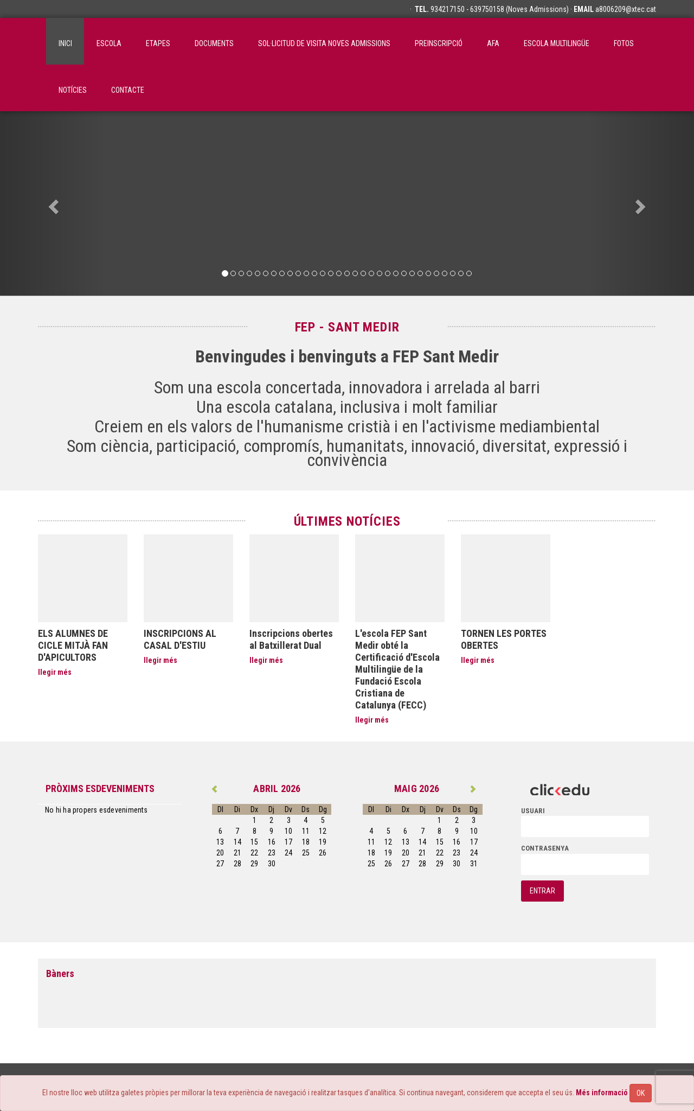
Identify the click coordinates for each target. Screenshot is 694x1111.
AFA (493, 43)
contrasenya (545, 848)
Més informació (602, 1092)
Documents (214, 43)
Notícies (73, 90)
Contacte (127, 90)
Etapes (158, 43)
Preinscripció (438, 43)
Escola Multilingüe (556, 43)
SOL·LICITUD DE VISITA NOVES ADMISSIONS (324, 43)
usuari (533, 811)
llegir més (55, 672)
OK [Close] (641, 1093)
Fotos (624, 43)
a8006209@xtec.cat (625, 9)
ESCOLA (109, 43)
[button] (52, 203)
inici (65, 43)
